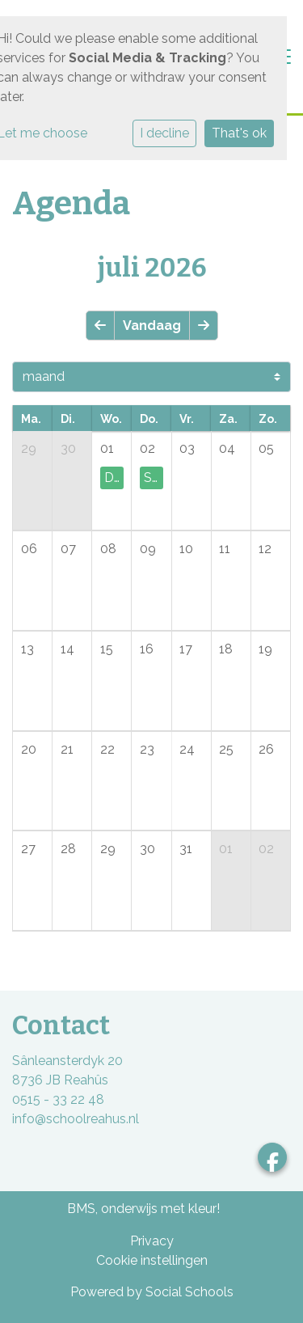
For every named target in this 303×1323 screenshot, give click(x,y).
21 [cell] (67, 749)
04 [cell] (227, 448)
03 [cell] (187, 448)
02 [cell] (147, 448)
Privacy (152, 1241)
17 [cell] (185, 649)
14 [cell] (67, 649)
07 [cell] (68, 548)
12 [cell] (265, 548)
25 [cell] (226, 749)
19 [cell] (265, 649)
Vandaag (152, 325)
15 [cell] (106, 649)
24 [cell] (187, 749)
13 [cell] (27, 649)
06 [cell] (29, 548)
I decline (164, 133)
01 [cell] (107, 448)
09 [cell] (148, 548)
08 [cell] (108, 548)
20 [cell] (28, 749)
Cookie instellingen (152, 1260)
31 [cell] (185, 848)
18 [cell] (226, 649)
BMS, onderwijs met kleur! (143, 1208)
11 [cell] (224, 548)
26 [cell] (266, 749)
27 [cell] (28, 848)
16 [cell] (147, 649)
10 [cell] (186, 548)
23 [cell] (147, 749)
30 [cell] (68, 448)
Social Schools (189, 1292)
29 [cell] (28, 448)
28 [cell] (68, 848)
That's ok (239, 133)
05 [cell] (266, 448)
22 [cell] (107, 749)
